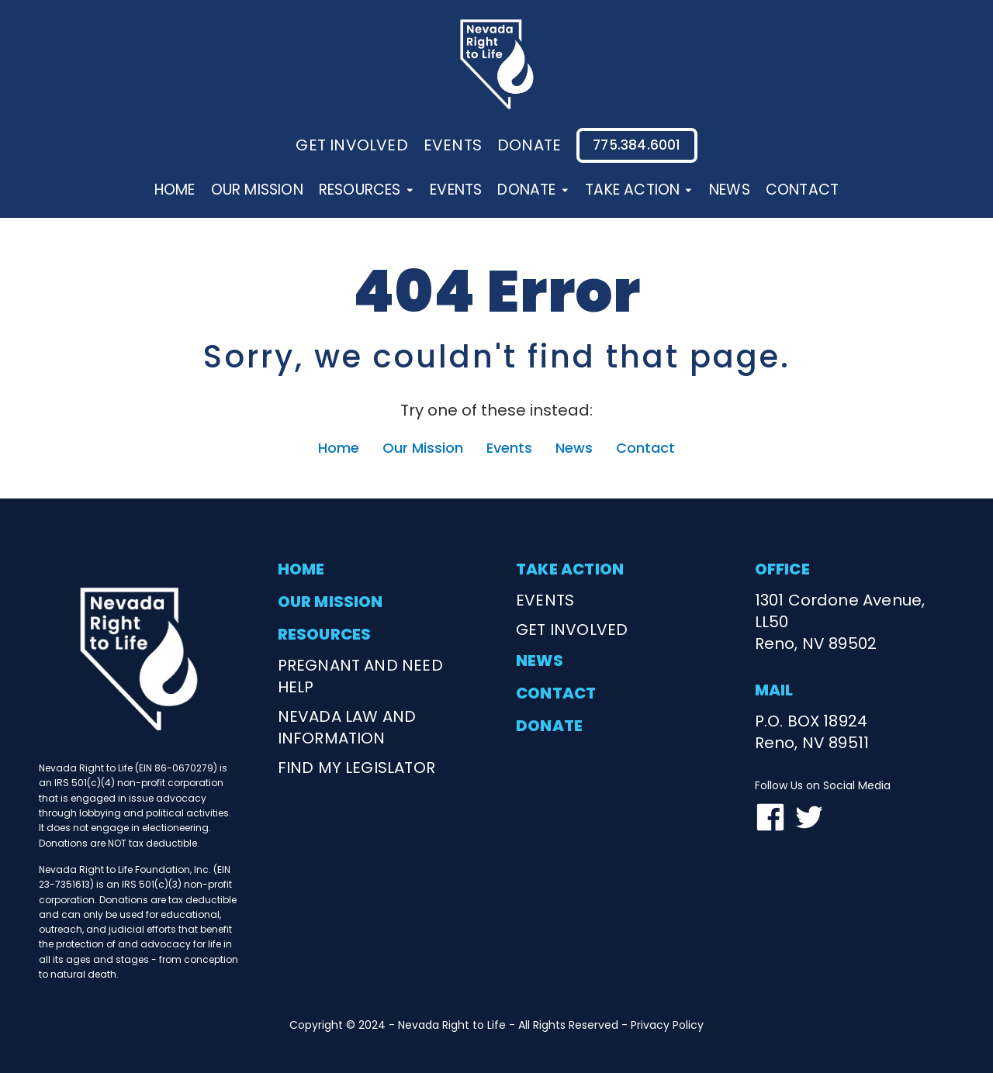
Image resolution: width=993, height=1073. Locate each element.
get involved (572, 629)
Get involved (351, 145)
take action (570, 569)
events (453, 145)
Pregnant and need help (360, 676)
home (301, 569)
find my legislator (357, 767)
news (540, 660)
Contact (802, 189)
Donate (533, 189)
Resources (366, 189)
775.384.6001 (636, 145)
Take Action (639, 189)
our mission (330, 601)
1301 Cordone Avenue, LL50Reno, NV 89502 (840, 621)
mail (774, 690)
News (729, 189)
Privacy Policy (667, 1025)
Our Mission (257, 189)
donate (529, 145)
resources (325, 634)
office (783, 569)
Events (456, 189)
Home (174, 189)
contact (556, 693)
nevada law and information (347, 727)
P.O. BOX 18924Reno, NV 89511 (812, 732)
